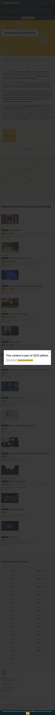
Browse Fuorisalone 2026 (25, 360)
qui (51, 711)
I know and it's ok (11, 360)
